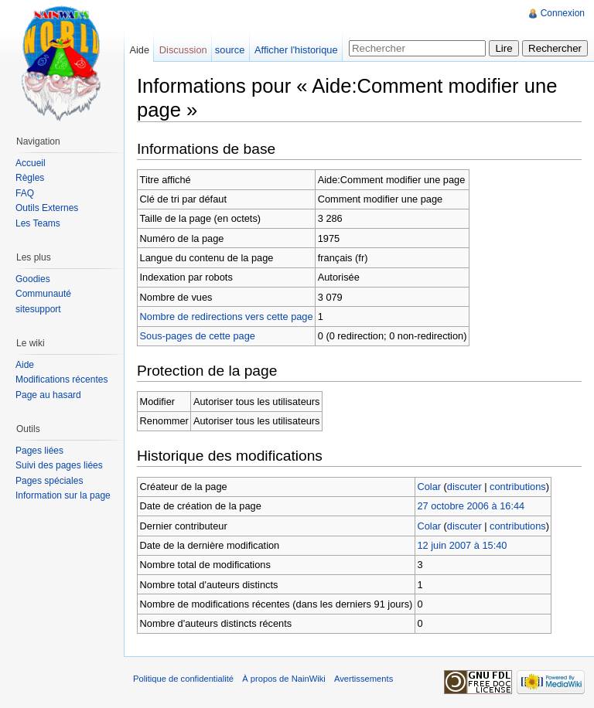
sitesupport (38, 309)
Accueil (30, 163)
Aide (139, 50)
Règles (29, 177)
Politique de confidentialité (183, 678)
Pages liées (39, 450)
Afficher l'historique (295, 50)
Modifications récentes (61, 379)
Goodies (32, 279)
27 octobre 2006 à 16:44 (470, 506)
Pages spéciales (49, 480)
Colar (429, 486)
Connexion (563, 13)
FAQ (24, 193)
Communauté (43, 293)
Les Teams (37, 223)
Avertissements (363, 678)
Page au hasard (48, 395)
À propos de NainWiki (284, 678)
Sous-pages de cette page (197, 336)
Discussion (183, 50)
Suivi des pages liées (59, 465)
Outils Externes (46, 208)
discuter (464, 486)
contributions (518, 486)
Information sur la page (63, 495)
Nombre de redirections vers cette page (226, 316)
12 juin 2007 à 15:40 (462, 545)
